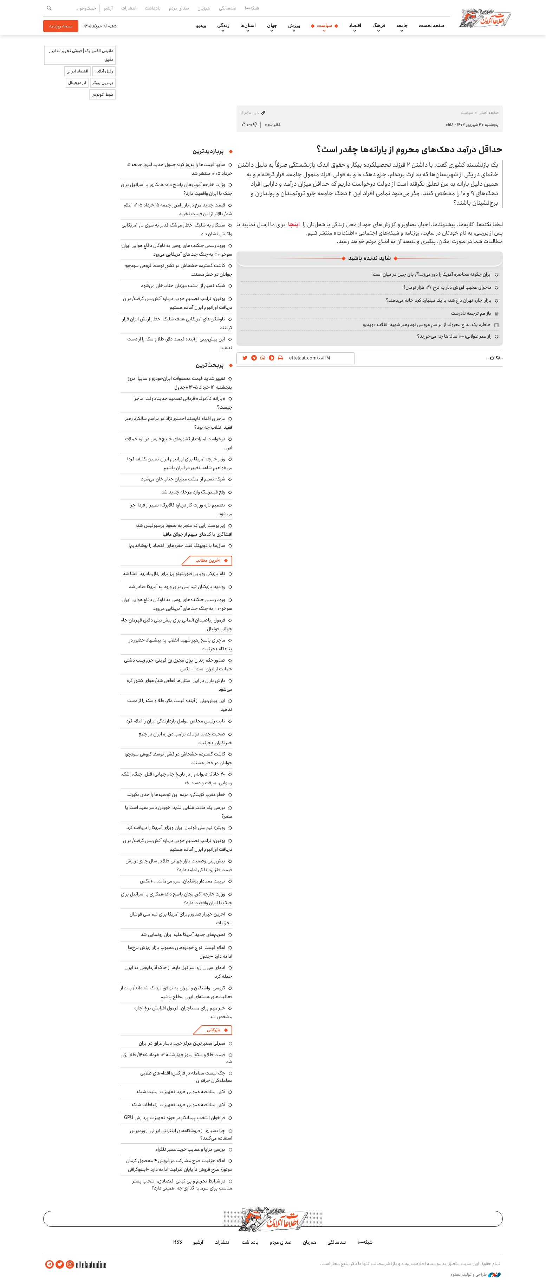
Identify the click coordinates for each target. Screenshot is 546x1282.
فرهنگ (378, 25)
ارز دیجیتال (77, 82)
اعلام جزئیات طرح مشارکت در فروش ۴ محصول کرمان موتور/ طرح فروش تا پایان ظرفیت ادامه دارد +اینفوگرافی (179, 1165)
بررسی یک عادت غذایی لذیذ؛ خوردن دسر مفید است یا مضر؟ (178, 812)
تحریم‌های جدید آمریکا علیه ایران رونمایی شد (183, 934)
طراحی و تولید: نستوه (475, 1274)
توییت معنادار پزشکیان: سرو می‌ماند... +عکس (182, 881)
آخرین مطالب (207, 560)
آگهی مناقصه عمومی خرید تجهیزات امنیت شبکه (180, 1092)
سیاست (324, 25)
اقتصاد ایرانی (77, 71)
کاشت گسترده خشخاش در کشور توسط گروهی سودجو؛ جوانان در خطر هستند (178, 270)
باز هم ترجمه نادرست (471, 313)
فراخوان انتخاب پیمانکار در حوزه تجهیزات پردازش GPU (174, 1118)
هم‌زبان (203, 8)
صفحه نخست (431, 25)
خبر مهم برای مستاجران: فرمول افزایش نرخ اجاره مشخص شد (183, 1012)
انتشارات (128, 8)
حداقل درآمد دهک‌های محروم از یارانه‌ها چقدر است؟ (409, 150)
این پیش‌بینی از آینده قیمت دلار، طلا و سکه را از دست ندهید (179, 705)
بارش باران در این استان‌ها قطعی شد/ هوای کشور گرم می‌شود (179, 685)
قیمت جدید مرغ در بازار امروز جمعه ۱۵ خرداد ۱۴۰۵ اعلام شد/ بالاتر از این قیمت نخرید (178, 209)
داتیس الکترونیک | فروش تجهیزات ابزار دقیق (81, 55)
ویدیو (201, 25)
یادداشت (153, 8)
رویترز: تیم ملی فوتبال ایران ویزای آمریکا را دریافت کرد (175, 827)
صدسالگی (227, 8)
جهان (272, 25)
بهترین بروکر (102, 82)
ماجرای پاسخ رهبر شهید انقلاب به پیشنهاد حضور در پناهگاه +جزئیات (180, 644)
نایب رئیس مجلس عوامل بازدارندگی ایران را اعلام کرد (175, 721)
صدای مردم (179, 8)
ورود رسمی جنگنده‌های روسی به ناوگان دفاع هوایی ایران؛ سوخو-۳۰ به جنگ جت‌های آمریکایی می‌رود (176, 250)
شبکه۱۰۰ (252, 8)
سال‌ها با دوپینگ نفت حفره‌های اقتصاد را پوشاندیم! (177, 545)
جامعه (402, 25)
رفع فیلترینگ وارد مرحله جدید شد (193, 492)
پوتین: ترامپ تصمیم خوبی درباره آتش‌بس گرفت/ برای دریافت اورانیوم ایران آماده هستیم (177, 303)
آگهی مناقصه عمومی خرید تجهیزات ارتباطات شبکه (178, 1105)
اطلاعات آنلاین (485, 17)
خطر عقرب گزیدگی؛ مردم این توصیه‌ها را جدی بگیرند (176, 794)
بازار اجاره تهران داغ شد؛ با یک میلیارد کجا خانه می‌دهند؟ (439, 300)
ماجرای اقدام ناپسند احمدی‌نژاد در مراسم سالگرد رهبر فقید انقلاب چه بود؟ (178, 423)
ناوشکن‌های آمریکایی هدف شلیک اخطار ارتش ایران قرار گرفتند (177, 323)
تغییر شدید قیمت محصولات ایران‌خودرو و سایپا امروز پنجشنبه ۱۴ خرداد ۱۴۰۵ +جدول (180, 383)
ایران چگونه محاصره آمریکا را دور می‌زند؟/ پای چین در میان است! (431, 274)
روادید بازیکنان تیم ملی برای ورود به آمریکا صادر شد (177, 587)
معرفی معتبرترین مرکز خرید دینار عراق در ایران (182, 1043)
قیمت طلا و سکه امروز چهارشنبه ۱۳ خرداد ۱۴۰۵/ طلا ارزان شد (176, 1058)
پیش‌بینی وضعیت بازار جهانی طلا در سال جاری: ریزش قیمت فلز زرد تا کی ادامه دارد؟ (178, 865)
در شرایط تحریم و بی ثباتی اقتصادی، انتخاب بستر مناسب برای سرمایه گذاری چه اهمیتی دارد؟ (182, 1184)
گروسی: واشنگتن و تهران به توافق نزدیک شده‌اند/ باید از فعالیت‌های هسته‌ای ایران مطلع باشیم (176, 992)
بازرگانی (213, 1030)
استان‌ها (248, 25)
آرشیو (108, 8)
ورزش (294, 25)
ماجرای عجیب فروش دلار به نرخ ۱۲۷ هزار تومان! (448, 287)
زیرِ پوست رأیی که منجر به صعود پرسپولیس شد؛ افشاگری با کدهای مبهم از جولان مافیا (184, 530)
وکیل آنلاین (104, 71)
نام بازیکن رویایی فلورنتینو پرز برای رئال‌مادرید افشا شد (174, 574)
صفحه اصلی (489, 112)
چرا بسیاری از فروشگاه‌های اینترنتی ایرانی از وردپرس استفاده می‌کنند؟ (181, 1134)
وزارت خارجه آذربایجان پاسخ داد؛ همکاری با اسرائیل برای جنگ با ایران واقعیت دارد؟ (176, 898)
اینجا (294, 224)
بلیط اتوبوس (102, 94)
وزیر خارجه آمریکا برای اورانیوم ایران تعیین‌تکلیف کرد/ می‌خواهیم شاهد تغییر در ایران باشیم (179, 463)
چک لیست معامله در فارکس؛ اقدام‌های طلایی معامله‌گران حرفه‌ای (186, 1076)
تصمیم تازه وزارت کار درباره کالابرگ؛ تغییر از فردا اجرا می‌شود (181, 509)
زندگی (223, 25)
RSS (177, 1242)
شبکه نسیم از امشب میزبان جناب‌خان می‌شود (183, 285)
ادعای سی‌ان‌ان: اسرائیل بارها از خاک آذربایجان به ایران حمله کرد (178, 972)
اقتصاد (355, 25)
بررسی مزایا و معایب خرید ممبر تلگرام (190, 1149)
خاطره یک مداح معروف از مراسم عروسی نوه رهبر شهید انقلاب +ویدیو (427, 325)
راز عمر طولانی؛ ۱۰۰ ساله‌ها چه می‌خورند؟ (454, 336)
